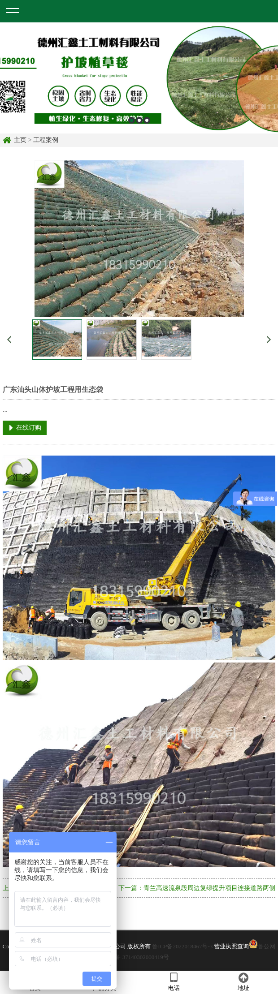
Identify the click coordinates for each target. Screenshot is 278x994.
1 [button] (131, 120)
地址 (243, 981)
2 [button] (139, 120)
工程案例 (45, 140)
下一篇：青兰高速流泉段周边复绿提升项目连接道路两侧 (196, 888)
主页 (20, 140)
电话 (173, 981)
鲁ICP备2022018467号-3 (182, 946)
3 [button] (146, 120)
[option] (139, 77)
